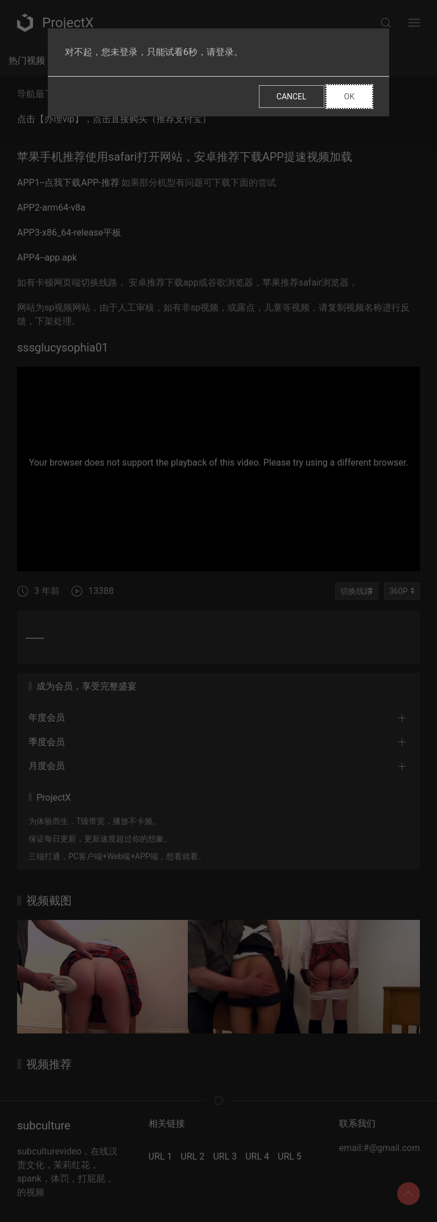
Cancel (292, 96)
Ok (349, 96)
